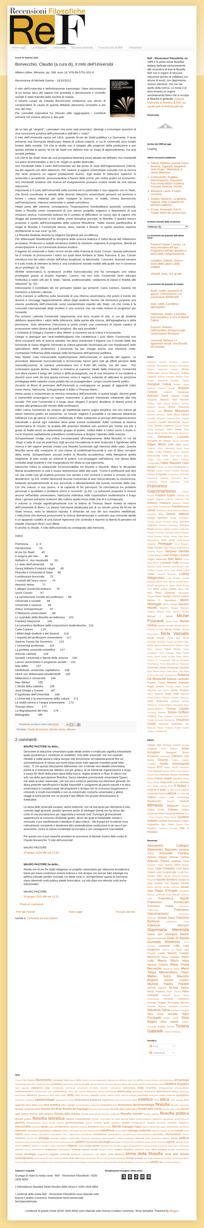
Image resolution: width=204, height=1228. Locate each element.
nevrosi (185, 1134)
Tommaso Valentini (156, 712)
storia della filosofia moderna (48, 1158)
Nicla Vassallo (175, 633)
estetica (145, 1099)
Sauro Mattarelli (155, 694)
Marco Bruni (162, 582)
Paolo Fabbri (182, 653)
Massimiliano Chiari (174, 972)
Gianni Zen (154, 934)
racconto (161, 1142)
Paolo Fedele (173, 991)
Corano (18, 1080)
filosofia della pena (171, 1109)
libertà (116, 1126)
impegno (151, 1123)
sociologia (30, 1154)
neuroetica (158, 1134)
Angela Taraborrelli (157, 380)
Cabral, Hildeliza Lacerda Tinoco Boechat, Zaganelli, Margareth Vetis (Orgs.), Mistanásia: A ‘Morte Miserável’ (170, 168)
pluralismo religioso (160, 1138)
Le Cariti (181, 793)
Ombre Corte (155, 809)
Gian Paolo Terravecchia (159, 506)
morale (179, 1130)
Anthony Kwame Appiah (161, 388)
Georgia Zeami (166, 917)
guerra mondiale (94, 1123)
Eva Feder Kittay (167, 459)
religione (72, 1145)
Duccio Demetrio (180, 441)
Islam (72, 1080)
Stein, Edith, (165, 305)
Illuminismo (44, 1080)
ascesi (93, 1084)
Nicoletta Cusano (165, 642)
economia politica (157, 1095)
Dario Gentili (174, 429)
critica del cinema (76, 1091)
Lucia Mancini (167, 953)
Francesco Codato (160, 905)
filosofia (162, 1104)
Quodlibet (183, 816)
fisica (132, 1119)
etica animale (176, 1100)
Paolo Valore (182, 656)
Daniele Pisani (182, 426)
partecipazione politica (113, 1138)
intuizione (35, 1127)
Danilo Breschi (154, 887)
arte (87, 1084)
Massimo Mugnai (169, 608)
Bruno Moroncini (176, 411)
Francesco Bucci (180, 478)
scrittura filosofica (123, 1149)
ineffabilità (172, 1123)
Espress (166, 771)
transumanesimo (95, 1162)
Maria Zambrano (165, 592)
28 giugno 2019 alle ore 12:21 (41, 896)
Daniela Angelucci (164, 425)
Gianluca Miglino (181, 510)
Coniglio (185, 760)
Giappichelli (166, 782)
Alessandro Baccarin (162, 849)
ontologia (43, 1138)
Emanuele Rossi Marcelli (167, 895)
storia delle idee (71, 1158)
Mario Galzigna (163, 596)
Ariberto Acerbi (180, 396)
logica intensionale (151, 1127)
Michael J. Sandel (160, 616)
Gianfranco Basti (164, 510)
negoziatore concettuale (80, 1134)
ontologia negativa (59, 1138)
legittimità (53, 1127)
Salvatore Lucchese (178, 1006)
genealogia (168, 1119)
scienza (76, 1149)
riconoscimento (149, 1146)
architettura (57, 1084)
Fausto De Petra (165, 467)
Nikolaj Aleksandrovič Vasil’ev (169, 645)
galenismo (157, 1119)
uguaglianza (129, 1162)
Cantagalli (165, 756)
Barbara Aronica (180, 403)
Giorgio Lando (154, 522)
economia (143, 1095)
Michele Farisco (155, 629)
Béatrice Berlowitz (156, 414)
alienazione (113, 1080)
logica (138, 1126)
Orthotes (173, 809)
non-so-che (32, 1138)
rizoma (27, 1149)
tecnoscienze (110, 1158)
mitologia (133, 1130)
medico (65, 1131)
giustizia (20, 1122)
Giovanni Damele (156, 938)
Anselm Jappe (181, 384)
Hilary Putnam (154, 547)
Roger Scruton (155, 686)
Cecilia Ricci (183, 872)
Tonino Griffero (178, 712)
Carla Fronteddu (165, 868)
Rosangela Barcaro (178, 1002)
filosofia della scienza (67, 1113)
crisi (50, 1091)
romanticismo (38, 1149)
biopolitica (183, 1083)
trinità (120, 1162)
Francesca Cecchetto (178, 474)
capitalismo (37, 1088)
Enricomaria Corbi (157, 455)
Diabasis (151, 767)
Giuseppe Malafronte (163, 942)
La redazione (39, 47)
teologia (139, 1158)
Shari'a (85, 1080)
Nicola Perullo (155, 638)
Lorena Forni (162, 570)
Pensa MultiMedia (174, 813)
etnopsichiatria (82, 1105)
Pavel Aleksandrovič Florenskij (174, 664)
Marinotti (184, 801)
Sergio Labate (171, 1018)
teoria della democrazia (172, 1158)
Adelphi (151, 745)
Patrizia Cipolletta (180, 660)
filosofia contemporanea (27, 1109)
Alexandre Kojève (168, 369)
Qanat (173, 817)
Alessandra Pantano (167, 366)
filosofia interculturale (91, 1114)
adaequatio (101, 1080)
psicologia (104, 1141)
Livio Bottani (177, 566)
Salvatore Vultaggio (180, 1010)
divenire (94, 1095)
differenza (31, 1095)
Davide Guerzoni (171, 887)
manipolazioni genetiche (177, 1127)
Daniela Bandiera (166, 879)
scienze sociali (89, 1149)
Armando (152, 748)
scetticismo (51, 1149)
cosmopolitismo (181, 1088)
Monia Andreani (156, 991)
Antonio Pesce (158, 861)
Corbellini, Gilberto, (167, 263)
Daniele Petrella (180, 883)
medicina (56, 1130)
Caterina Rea (173, 418)
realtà (53, 1146)
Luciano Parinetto (166, 574)
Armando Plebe (155, 865)
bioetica (170, 1084)
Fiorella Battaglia (180, 470)
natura (19, 1134)
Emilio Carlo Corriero (159, 452)
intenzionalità (23, 1126)
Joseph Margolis (155, 555)
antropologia (181, 1079)
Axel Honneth (180, 399)
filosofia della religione (41, 1114)
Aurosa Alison (172, 865)
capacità (25, 1088)
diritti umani (60, 1095)
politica (184, 1138)
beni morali (160, 1084)
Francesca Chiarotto (157, 478)
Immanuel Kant (61, 1080)
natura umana (31, 1134)
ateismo (117, 1084)
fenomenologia (143, 1105)
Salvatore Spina (158, 1010)
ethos (156, 1100)
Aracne (176, 745)
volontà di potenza (171, 1162)
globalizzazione (33, 1123)
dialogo (175, 1091)
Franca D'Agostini (157, 474)
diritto (70, 1095)
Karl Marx (175, 559)
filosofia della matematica (123, 1109)
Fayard (150, 775)
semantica (139, 1149)
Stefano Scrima (166, 1026)
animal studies (151, 1080)
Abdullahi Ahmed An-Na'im (162, 362)
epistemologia (45, 1099)
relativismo (61, 1146)
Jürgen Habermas (157, 559)
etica (164, 1099)
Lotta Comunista (179, 797)
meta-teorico (93, 1131)
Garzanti (177, 778)
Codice (175, 760)
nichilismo (20, 1138)
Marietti (170, 801)
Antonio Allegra (157, 857)
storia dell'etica (115, 1154)
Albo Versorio (164, 745)
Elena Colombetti (166, 448)
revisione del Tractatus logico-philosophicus (121, 1146)
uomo (147, 1162)
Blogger (173, 1210)
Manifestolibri (154, 801)
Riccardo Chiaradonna (166, 675)
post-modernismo (33, 1142)
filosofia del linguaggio (76, 1108)
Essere (31, 1080)
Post (154, 1046)
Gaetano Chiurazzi (159, 502)
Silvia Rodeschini (157, 701)
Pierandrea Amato (157, 667)
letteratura (63, 1126)
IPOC (170, 786)
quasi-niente (150, 1142)
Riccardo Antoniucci (176, 999)
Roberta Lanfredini (178, 678)
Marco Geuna (175, 582)
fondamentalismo (144, 1119)
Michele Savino (57, 729)
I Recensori (59, 47)
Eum (173, 771)
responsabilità (92, 1145)
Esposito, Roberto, (168, 330)
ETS (159, 767)
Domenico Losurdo (173, 437)
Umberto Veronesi (173, 716)
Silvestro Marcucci (180, 697)
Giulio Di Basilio (177, 938)
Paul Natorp (153, 664)
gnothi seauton (56, 1123)
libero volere (105, 1127)
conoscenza (129, 1088)
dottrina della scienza (117, 1095)
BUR (163, 749)
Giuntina (184, 782)
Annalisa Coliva (159, 384)
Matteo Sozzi (159, 976)
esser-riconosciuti (122, 1100)
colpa (47, 1088)
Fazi (157, 775)
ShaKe (179, 824)
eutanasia (95, 1105)
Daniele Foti (162, 883)
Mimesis (71, 729)
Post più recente (25, 911)
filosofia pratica (23, 1119)
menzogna (74, 1131)
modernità (145, 1130)
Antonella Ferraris (174, 853)
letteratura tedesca (78, 1127)
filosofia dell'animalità (100, 1109)
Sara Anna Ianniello (162, 1014)
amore (140, 1080)
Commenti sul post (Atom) (42, 918)
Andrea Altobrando (170, 373)
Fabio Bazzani (170, 463)
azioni (142, 1084)
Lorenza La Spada (172, 950)
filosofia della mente (150, 1108)
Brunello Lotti (154, 411)
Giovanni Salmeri (163, 529)
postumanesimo (67, 1142)
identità (126, 1122)
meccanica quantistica (39, 1130)
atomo (124, 1084)
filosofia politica (174, 1113)
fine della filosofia (119, 1119)
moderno (155, 1131)
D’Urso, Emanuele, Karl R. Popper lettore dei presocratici (168, 211)
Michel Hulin (172, 621)
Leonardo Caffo (169, 562)
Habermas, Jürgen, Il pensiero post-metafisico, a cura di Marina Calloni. (170, 317)
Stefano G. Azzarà (156, 705)
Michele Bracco (181, 625)
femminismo (125, 1104)
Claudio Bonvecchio (37, 729)
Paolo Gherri (153, 656)
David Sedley (161, 433)
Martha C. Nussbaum (161, 600)
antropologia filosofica (25, 1084)
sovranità (65, 1154)
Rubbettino (153, 824)
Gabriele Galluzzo (165, 499)
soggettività (42, 1154)
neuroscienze (173, 1134)
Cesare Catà (154, 876)
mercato (83, 1131)
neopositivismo (144, 1134)
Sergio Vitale (172, 694)
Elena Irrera (183, 448)
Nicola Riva (173, 638)
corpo (140, 1087)
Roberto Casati (156, 682)
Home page (19, 47)
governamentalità (75, 1122)
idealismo (115, 1123)
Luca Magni (176, 570)
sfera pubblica (159, 1149)
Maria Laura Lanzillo (164, 589)
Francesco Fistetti (157, 482)
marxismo (21, 1130)
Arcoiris (185, 745)
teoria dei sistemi (152, 1158)
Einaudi (158, 771)
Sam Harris (163, 690)
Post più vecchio (125, 911)
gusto (107, 1122)
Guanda (163, 786)
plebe (147, 1138)
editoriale (171, 1095)
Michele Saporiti (156, 987)
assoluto (109, 1084)
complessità (57, 1088)
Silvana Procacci (162, 697)
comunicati (70, 1088)
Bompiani (171, 752)
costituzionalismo (24, 1091)
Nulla (78, 1080)
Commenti (157, 1052)
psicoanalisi (92, 1142)
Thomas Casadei (177, 708)
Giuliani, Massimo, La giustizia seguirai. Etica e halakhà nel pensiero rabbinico (168, 202)
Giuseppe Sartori (173, 533)
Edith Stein (174, 444)
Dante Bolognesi (156, 429)
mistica (118, 1131)
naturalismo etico (59, 1134)
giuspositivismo (182, 1119)
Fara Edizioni (182, 771)
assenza (100, 1084)
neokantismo (99, 1134)
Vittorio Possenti (165, 728)
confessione (115, 1088)
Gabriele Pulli (182, 499)
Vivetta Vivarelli (181, 728)
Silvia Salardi (169, 1021)
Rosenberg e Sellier (178, 821)
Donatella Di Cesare (159, 441)
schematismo (64, 1149)
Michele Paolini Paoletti (168, 984)
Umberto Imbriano (172, 1032)
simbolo (171, 1149)
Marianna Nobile (171, 969)
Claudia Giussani (171, 876)
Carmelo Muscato (156, 418)
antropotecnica (43, 1084)
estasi (134, 1100)
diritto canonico (82, 1095)
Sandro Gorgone (180, 690)
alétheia (123, 1080)
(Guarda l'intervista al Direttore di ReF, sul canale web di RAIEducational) (166, 102)
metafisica (107, 1130)
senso (148, 1149)
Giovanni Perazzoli (168, 525)
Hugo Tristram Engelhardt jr (176, 548)
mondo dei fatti (167, 1131)
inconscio (161, 1123)
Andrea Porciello (166, 377)
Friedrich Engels (165, 495)
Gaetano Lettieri (181, 503)
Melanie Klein (164, 612)
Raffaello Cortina (157, 820)
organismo (85, 1138)
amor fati (131, 1080)
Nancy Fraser (172, 629)
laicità (44, 1126)
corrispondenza (165, 1088)
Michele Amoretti (166, 625)
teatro (83, 1158)
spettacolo (76, 1154)
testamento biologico (77, 1162)
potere (80, 1142)
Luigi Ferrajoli (173, 578)
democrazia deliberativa (143, 1091)
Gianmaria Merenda (168, 929)
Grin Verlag (152, 786)
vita (161, 1162)
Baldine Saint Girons (158, 403)
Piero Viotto (166, 671)
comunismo (82, 1088)
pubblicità (139, 1142)
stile (97, 1154)
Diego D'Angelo (166, 890)
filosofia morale (131, 1113)
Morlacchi (172, 805)
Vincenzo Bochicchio (165, 720)
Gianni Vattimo (177, 514)
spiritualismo (88, 1154)
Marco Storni (168, 960)
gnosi (45, 1123)
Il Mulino (180, 786)
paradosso (96, 1138)
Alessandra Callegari (168, 845)
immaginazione (138, 1123)
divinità (103, 1095)
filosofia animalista (180, 1105)
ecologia (133, 1095)
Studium (151, 828)
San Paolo (167, 824)
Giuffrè (176, 782)
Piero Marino (153, 671)
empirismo (20, 1100)
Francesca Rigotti (173, 898)
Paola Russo (173, 649)
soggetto (54, 1154)
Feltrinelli (164, 774)
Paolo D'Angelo (167, 653)
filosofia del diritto (51, 1108)
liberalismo (93, 1126)
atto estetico (133, 1084)
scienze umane (106, 1149)
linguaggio (128, 1126)
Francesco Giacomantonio (161, 488)
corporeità (151, 1088)
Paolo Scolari (168, 656)
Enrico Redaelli (181, 452)
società (19, 1154)
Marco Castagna (170, 957)
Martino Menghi (170, 604)
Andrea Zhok (182, 377)
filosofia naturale (151, 1114)
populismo (20, 1142)
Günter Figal (177, 536)
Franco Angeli (163, 778)
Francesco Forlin (179, 482)
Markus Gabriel (180, 596)
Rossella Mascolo (156, 1006)
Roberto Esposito (178, 682)
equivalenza (61, 1100)
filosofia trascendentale (78, 1119)
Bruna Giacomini (178, 407)
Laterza (170, 793)
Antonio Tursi (157, 395)
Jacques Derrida (177, 551)
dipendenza (43, 1095)
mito (124, 1130)
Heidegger (165, 543)
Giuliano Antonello (180, 529)
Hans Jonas (168, 540)
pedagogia (129, 1138)
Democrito (173, 433)
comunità (94, 1088)
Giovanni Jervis (170, 522)
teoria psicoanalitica (38, 1162)
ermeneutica (81, 1099)
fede (115, 1105)
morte (186, 1131)
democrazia (124, 1091)
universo (140, 1162)
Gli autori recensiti (82, 47)
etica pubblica (51, 1104)
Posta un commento (31, 904)
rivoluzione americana (167, 1146)
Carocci (176, 756)
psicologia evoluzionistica (123, 1142)
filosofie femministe (101, 1119)
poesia (174, 1138)
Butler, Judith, (166, 294)
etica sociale (68, 1105)
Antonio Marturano (176, 392)
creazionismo (40, 1091)
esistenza (95, 1099)
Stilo (187, 824)
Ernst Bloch (176, 456)
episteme (30, 1100)
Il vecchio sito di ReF (110, 47)
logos (162, 1127)
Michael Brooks (181, 612)
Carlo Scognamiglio (166, 872)
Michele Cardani (176, 980)
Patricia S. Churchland (158, 660)
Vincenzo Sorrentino (170, 724)
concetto (104, 1088)
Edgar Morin (156, 444)
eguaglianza (182, 1095)
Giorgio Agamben (157, 518)
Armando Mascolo (158, 399)
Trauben (163, 828)
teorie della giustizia (57, 1162)
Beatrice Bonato (156, 407)
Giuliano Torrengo (155, 533)
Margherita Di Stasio (165, 585)
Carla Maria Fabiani (177, 414)
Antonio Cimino (179, 857)
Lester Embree (163, 566)
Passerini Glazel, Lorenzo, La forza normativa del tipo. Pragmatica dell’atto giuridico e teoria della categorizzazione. (169, 249)
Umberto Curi (154, 716)
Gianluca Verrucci (168, 925)
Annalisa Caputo (180, 380)
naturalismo (44, 1134)
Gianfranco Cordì (177, 921)
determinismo (163, 1091)
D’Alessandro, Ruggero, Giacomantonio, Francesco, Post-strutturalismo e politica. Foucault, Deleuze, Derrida (168, 182)
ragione (170, 1141)
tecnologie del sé (95, 1158)
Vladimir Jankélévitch (157, 731)
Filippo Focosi (163, 470)
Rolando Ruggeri (156, 1002)
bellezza (150, 1084)
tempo (130, 1158)
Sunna (92, 1080)
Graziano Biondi (162, 536)
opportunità (74, 1138)
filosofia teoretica (48, 1118)
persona (139, 1138)
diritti (52, 1095)
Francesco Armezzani (168, 902)
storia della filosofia (144, 1153)
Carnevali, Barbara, (169, 343)
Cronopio (151, 764)
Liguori (162, 797)
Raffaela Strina (170, 995)
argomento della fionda (74, 1084)
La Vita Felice (173, 790)
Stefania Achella (180, 701)
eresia (70, 1100)
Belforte (174, 749)
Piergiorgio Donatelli (178, 667)
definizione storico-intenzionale (101, 1091)
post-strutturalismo (51, 1142)
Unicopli (173, 828)
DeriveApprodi (180, 763)
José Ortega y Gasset (176, 555)
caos (17, 1088)
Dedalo (164, 763)
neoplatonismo (129, 1134)
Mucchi (185, 806)
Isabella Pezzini (155, 551)
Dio (24, 1080)
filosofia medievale (111, 1114)
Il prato (162, 789)
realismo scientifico (40, 1146)
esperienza (108, 1100)
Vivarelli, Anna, (166, 273)
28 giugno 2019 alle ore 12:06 (41, 852)
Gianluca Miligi (155, 514)
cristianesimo (60, 1091)
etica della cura (34, 1105)
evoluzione (106, 1105)
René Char (177, 671)
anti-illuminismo (166, 1080)
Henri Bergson (181, 544)
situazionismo (182, 1149)
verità (154, 1162)
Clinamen (162, 759)
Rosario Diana (173, 686)
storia (103, 1154)
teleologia (121, 1158)
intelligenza (183, 1123)
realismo (26, 1145)
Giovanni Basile (177, 934)
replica (81, 1146)
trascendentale (110, 1162)
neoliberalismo (114, 1134)
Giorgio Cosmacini (179, 518)
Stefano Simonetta (174, 705)
